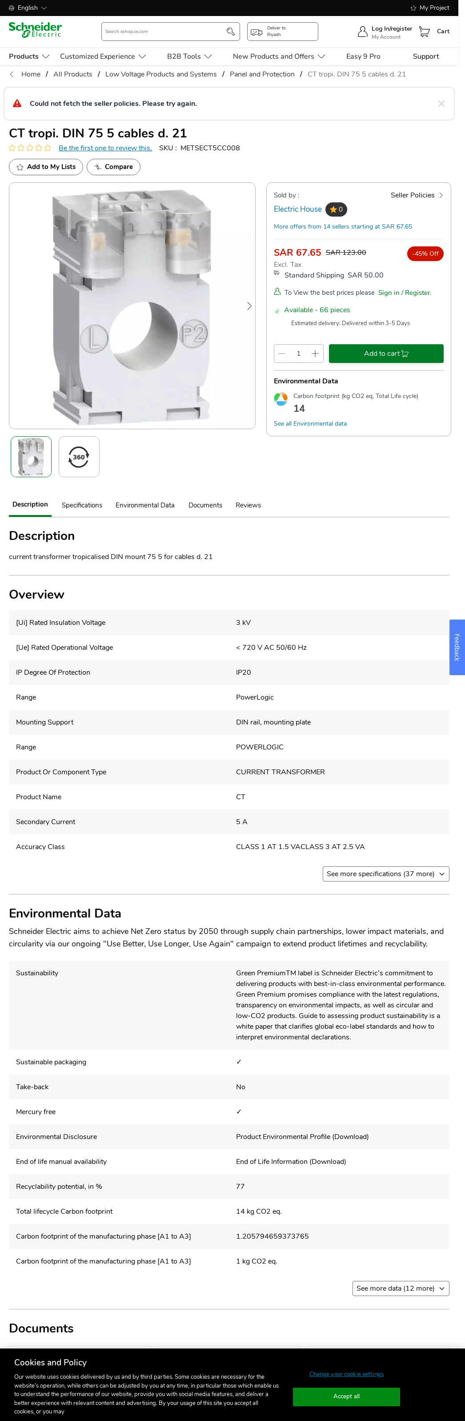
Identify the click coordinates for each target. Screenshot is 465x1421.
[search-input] (165, 31)
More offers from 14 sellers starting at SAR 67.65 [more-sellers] (343, 226)
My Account (386, 36)
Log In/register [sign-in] (392, 28)
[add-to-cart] (386, 353)
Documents (205, 505)
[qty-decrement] (282, 353)
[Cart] (424, 31)
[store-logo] (35, 30)
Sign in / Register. (405, 292)
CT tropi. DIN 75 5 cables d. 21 (357, 74)
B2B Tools (189, 56)
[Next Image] (249, 306)
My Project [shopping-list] (430, 8)
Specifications (82, 505)
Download (350, 1137)
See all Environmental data (310, 423)
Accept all (346, 1397)
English (28, 8)
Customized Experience (103, 56)
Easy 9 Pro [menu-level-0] (363, 56)
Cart (443, 31)
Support (426, 56)
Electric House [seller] (298, 209)
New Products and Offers (279, 56)
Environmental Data (145, 505)
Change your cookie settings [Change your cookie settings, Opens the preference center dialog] (346, 1374)
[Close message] (441, 104)
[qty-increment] (315, 353)
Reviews (248, 505)
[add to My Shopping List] (46, 167)
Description (30, 504)
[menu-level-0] (29, 56)
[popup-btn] (282, 31)
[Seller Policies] (417, 195)
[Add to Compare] (113, 167)
